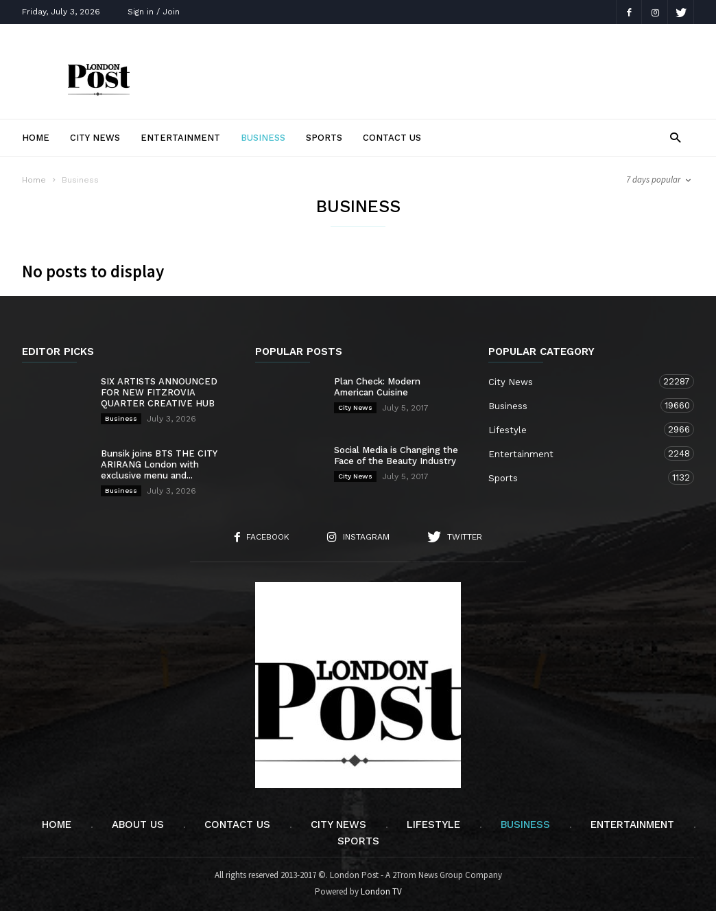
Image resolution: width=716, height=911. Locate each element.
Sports (324, 137)
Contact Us (392, 137)
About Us (138, 824)
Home (35, 137)
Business (263, 137)
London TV (381, 891)
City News (95, 137)
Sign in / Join (154, 11)
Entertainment (180, 137)
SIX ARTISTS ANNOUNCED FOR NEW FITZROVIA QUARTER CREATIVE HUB (159, 392)
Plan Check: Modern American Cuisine (377, 386)
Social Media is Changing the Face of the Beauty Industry (396, 455)
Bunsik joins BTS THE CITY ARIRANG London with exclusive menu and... (159, 464)
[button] (675, 136)
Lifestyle (577, 429)
